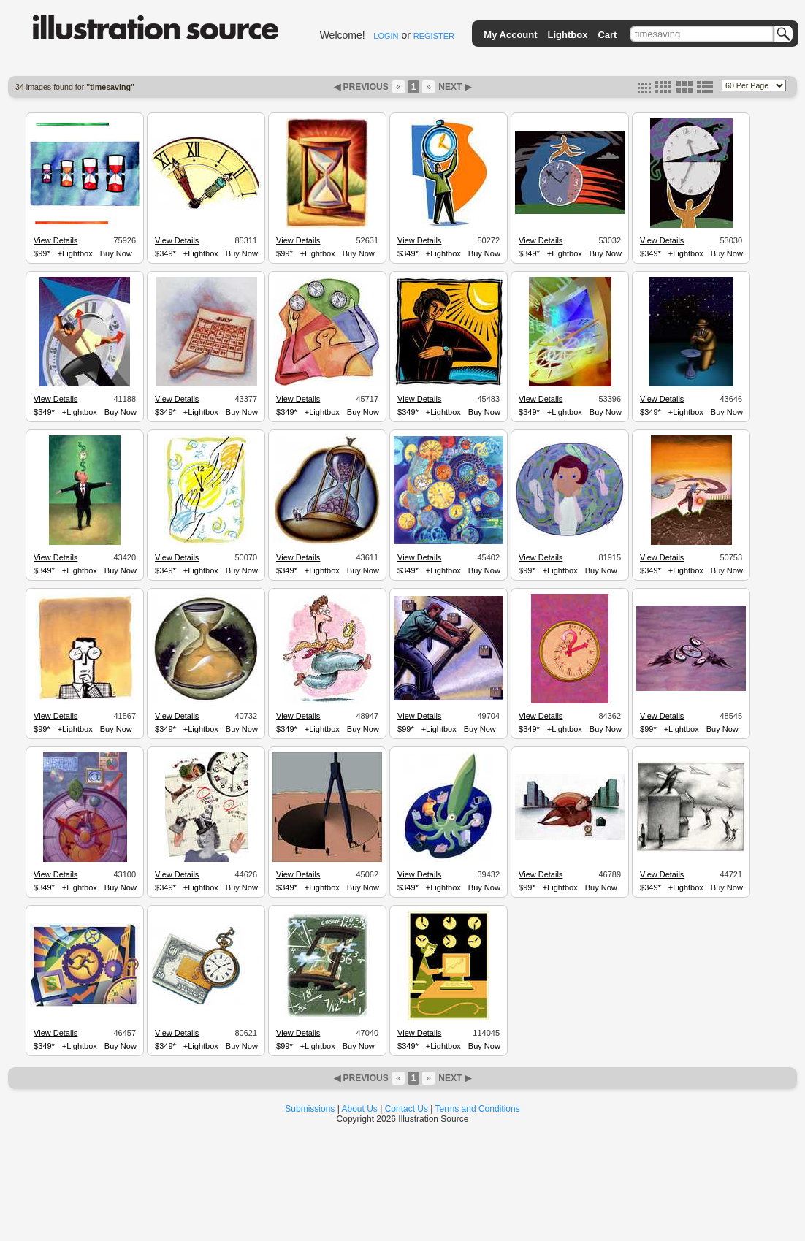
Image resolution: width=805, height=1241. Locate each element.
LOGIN (385, 35)
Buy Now (116, 253)
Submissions (310, 1109)
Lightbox (568, 34)
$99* (42, 253)
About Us (360, 1109)
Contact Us (406, 1109)
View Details (55, 240)
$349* (165, 253)
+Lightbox (75, 253)
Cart (607, 34)
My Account (510, 34)
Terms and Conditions (477, 1109)
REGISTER (433, 35)
